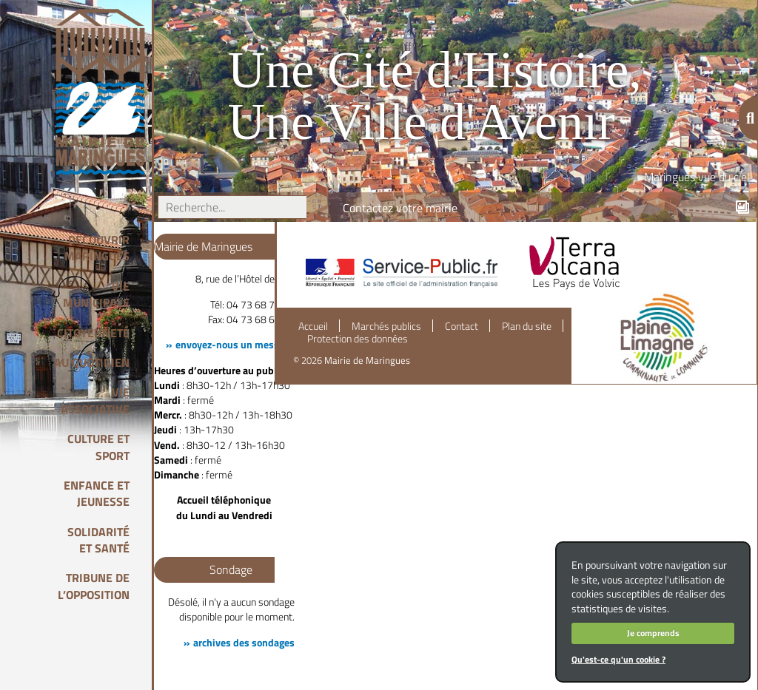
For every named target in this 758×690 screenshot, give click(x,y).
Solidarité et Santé (98, 540)
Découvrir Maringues (97, 248)
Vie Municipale (96, 294)
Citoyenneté (93, 333)
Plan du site (526, 326)
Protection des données (357, 338)
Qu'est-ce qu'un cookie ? (618, 659)
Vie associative (95, 400)
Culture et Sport (98, 447)
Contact (461, 326)
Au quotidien (92, 362)
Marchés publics (386, 326)
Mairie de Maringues (367, 360)
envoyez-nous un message (235, 344)
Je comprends (653, 633)
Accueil (313, 326)
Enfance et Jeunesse (97, 493)
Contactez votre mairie (400, 208)
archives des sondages (244, 643)
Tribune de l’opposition (94, 586)
